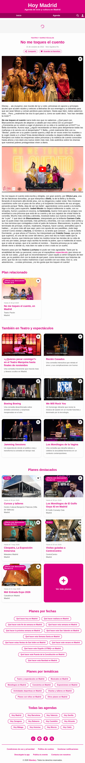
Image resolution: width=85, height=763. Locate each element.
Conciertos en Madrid (41, 685)
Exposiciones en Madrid (67, 685)
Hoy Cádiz (67, 727)
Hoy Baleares (33, 721)
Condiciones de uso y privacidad (21, 749)
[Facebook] (45, 738)
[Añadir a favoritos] (50, 51)
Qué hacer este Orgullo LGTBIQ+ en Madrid (42, 648)
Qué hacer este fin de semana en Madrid (25, 625)
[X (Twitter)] (52, 738)
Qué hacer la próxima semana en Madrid (23, 631)
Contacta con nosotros (61, 755)
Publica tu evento (40, 755)
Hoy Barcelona (34, 715)
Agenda (56, 15)
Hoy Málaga (18, 727)
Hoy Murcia (52, 727)
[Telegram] (39, 738)
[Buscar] (77, 15)
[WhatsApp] (33, 738)
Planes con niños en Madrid (29, 697)
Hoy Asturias (35, 727)
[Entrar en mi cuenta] (82, 15)
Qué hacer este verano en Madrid (66, 642)
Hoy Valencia (52, 715)
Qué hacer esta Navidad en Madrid (42, 660)
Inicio (18, 15)
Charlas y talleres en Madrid (60, 691)
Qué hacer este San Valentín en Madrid (62, 631)
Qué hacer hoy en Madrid (27, 619)
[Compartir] (30, 51)
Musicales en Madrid (59, 679)
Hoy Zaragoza (16, 721)
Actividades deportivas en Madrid (27, 691)
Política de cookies (46, 749)
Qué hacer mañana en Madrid (56, 619)
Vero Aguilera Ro (52, 47)
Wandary (32, 760)
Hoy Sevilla (68, 715)
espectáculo (61, 252)
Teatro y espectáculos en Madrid (30, 679)
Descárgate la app (22, 755)
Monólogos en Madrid (17, 685)
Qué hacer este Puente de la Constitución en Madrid (42, 654)
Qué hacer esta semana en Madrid (62, 625)
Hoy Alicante (69, 721)
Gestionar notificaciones (68, 749)
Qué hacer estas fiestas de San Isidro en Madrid (25, 642)
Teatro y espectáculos (42, 38)
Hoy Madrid (16, 715)
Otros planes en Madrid (57, 697)
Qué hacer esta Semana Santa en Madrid (42, 636)
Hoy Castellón (52, 721)
